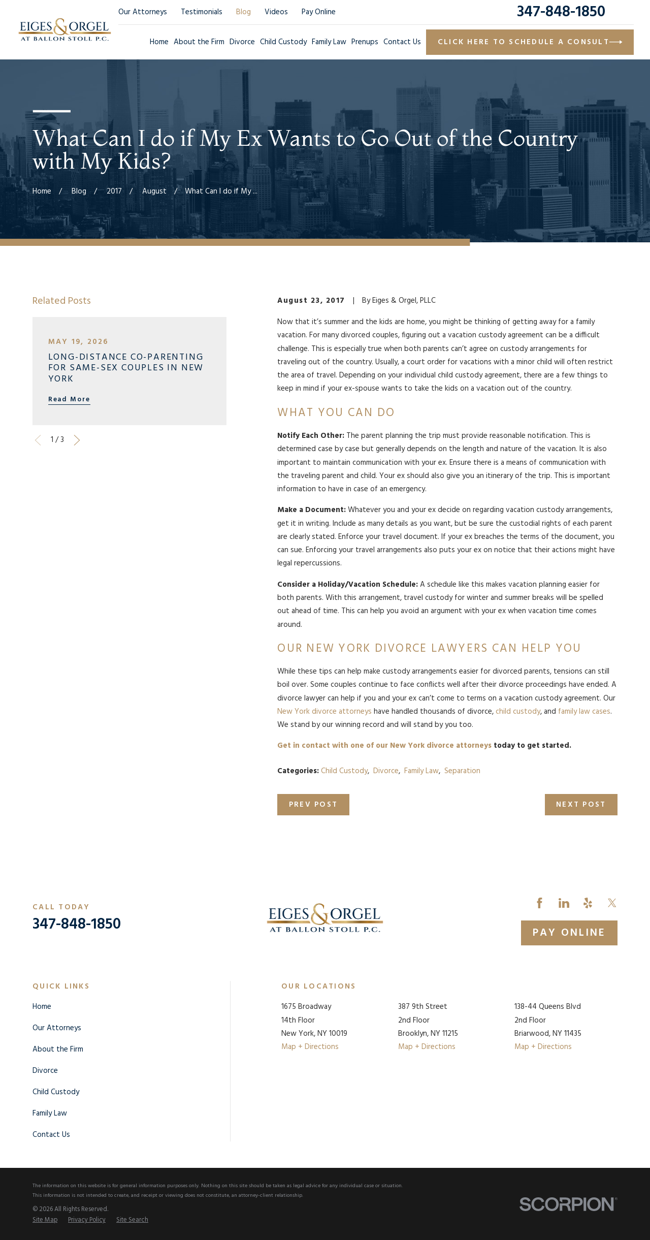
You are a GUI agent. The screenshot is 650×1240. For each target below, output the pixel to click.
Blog (243, 12)
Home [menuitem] (159, 42)
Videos (276, 12)
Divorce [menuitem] (242, 42)
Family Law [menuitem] (329, 42)
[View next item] (77, 440)
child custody (518, 712)
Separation (462, 771)
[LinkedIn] (564, 903)
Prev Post (313, 805)
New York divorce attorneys (324, 712)
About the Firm (57, 1049)
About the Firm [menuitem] (199, 42)
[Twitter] (612, 903)
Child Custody (344, 771)
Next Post (581, 805)
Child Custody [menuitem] (283, 42)
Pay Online (319, 12)
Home (41, 1007)
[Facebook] (539, 903)
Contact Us (51, 1135)
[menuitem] (44, 1220)
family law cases (584, 712)
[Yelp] (587, 903)
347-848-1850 (561, 12)
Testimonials (201, 12)
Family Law (421, 771)
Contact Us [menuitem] (402, 42)
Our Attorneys (142, 12)
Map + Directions (310, 1047)
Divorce (386, 771)
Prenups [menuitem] (364, 42)
